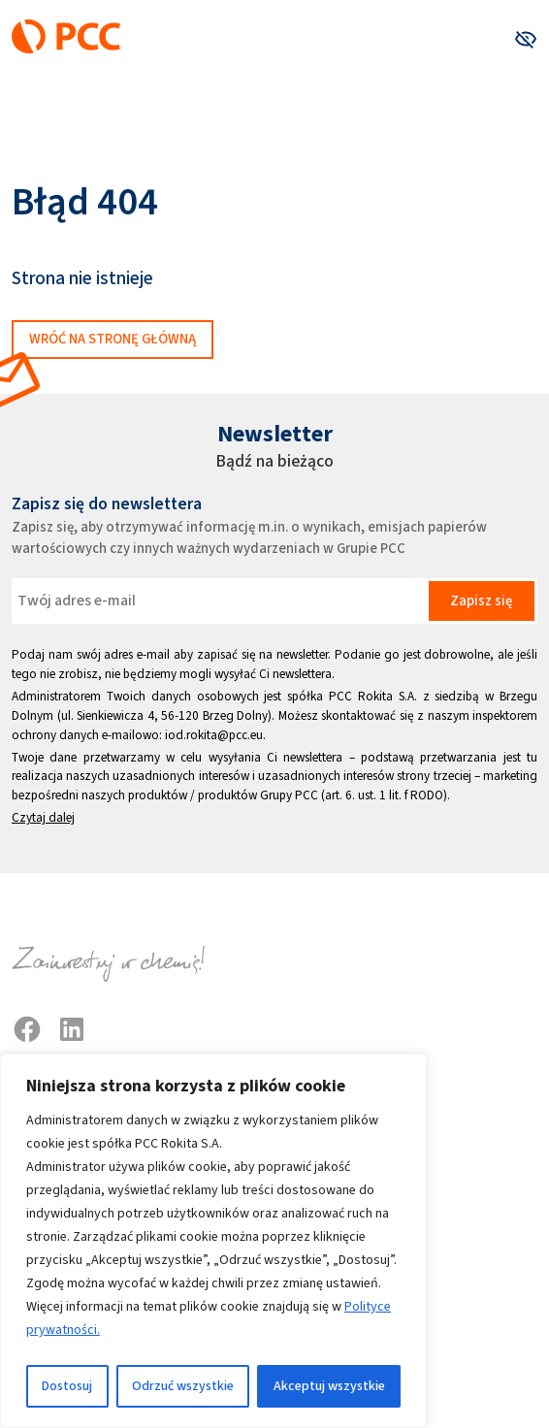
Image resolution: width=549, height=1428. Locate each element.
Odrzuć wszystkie (183, 1386)
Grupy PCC (289, 795)
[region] (213, 1241)
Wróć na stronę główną (112, 338)
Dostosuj (67, 1386)
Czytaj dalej (43, 817)
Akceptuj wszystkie (329, 1386)
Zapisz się (481, 600)
